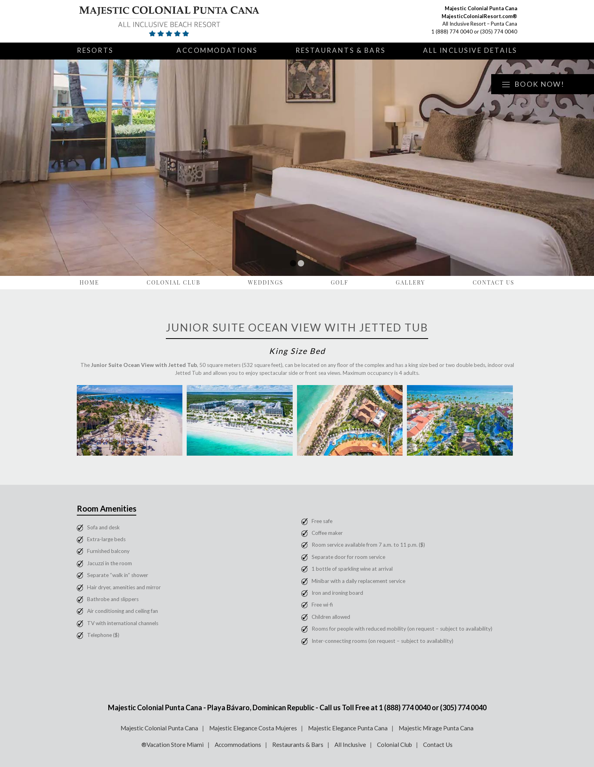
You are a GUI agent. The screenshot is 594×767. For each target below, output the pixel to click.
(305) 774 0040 (498, 31)
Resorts (95, 50)
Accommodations (217, 50)
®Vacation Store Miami (172, 744)
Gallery (410, 282)
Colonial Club (173, 282)
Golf (340, 282)
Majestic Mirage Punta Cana (436, 728)
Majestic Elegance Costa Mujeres (253, 728)
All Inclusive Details (470, 50)
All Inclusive (350, 744)
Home (89, 282)
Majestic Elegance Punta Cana (348, 728)
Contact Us (493, 282)
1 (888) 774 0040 (452, 31)
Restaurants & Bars (340, 50)
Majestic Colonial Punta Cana (159, 728)
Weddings (265, 282)
